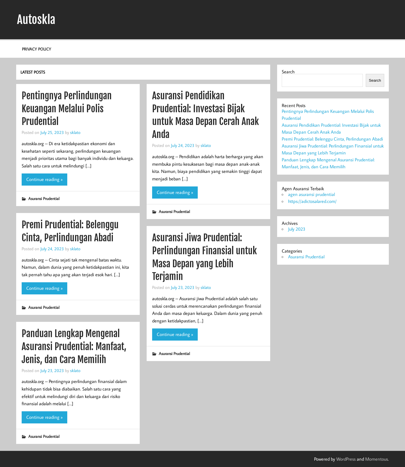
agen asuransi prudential (311, 194)
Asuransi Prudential (43, 198)
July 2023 (296, 229)
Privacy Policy (36, 49)
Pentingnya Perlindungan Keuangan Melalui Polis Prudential (67, 109)
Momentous (376, 459)
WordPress (346, 459)
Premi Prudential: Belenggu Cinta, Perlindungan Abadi (332, 139)
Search (288, 71)
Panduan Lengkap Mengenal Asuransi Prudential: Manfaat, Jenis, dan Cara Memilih (74, 346)
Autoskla (36, 19)
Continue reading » (44, 179)
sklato (75, 132)
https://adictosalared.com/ (312, 201)
